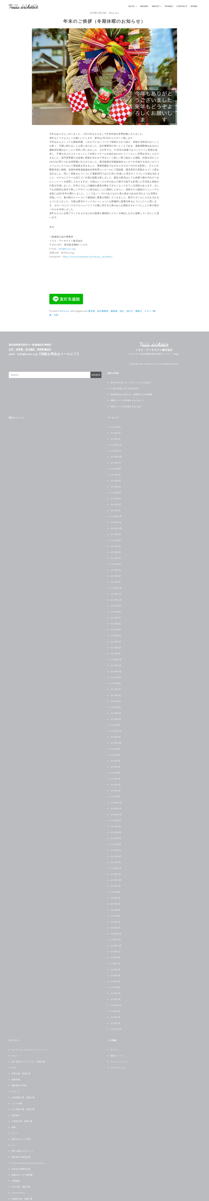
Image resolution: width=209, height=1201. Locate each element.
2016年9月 (115, 996)
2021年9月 (115, 740)
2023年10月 (116, 594)
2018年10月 (116, 932)
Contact (182, 6)
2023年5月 (115, 623)
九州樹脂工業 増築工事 (23, 1080)
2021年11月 (115, 728)
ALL (117, 12)
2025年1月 (115, 507)
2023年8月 (115, 606)
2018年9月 (115, 937)
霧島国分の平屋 (19, 1068)
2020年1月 (115, 850)
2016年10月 (116, 990)
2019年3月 (115, 908)
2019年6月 (115, 891)
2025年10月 (116, 455)
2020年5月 (115, 827)
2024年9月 (115, 530)
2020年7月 (115, 815)
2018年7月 (115, 949)
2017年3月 (115, 978)
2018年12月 (116, 920)
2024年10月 (116, 525)
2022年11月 (116, 658)
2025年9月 (115, 461)
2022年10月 (116, 664)
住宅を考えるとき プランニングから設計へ (131, 382)
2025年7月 (115, 472)
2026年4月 (115, 426)
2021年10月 (116, 734)
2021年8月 (115, 746)
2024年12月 (116, 513)
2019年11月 (115, 862)
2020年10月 (116, 804)
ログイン (114, 1034)
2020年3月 (115, 839)
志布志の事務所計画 (21, 1150)
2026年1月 (115, 437)
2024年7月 (115, 542)
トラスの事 (17, 1086)
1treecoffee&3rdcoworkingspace (28, 1144)
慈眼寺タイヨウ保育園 (22, 1156)
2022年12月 (116, 653)
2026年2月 (115, 432)
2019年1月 (115, 914)
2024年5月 (115, 554)
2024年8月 (115, 536)
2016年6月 (115, 1001)
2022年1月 (115, 716)
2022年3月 (115, 705)
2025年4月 (115, 490)
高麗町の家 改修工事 (22, 1179)
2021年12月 (116, 722)
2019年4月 (115, 903)
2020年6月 (115, 821)
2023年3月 (115, 635)
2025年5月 (115, 484)
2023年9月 (115, 600)
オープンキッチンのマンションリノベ (29, 1034)
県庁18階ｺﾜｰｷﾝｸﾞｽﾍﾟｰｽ (22, 1133)
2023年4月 (115, 629)
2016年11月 (115, 984)
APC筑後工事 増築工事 (23, 1092)
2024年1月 (115, 577)
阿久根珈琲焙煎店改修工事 (24, 1185)
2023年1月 (115, 647)
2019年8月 (115, 879)
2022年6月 (115, 687)
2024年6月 (115, 548)
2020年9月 (115, 810)
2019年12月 (116, 856)
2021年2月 (115, 780)
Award (144, 6)
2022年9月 (115, 670)
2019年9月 (115, 874)
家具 (14, 1109)
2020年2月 (115, 845)
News (14, 1039)
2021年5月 (115, 763)
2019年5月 (115, 897)
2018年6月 (115, 955)
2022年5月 (115, 693)
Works (169, 6)
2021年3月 (115, 775)
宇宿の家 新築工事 (21, 1057)
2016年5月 (115, 1007)
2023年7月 (115, 612)
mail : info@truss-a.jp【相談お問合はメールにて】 (44, 354)
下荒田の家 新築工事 (22, 1103)
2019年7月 (115, 885)
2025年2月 (115, 501)
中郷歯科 (16, 1162)
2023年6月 (115, 618)
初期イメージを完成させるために (126, 405)
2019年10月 (116, 868)
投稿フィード (116, 1039)
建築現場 (16, 1063)
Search (95, 374)
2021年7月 (115, 751)
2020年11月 (116, 798)
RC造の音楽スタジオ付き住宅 (124, 388)
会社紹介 (16, 1098)
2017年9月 (115, 972)
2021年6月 (115, 757)
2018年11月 (115, 926)
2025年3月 (115, 495)
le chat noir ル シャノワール (26, 1191)
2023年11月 (116, 589)
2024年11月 (116, 519)
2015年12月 (116, 1013)
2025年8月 (115, 466)
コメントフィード (118, 1045)
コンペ (15, 1115)
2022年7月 (115, 682)
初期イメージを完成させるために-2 (127, 399)
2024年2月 (115, 571)
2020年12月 (116, 792)
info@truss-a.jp (67, 248)
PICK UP (16, 1074)
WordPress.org (118, 1051)
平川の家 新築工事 (21, 1167)
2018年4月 (115, 961)
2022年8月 (115, 676)
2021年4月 (115, 769)
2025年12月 (116, 443)
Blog (132, 6)
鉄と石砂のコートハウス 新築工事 (28, 1045)
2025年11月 (116, 449)
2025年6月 (115, 478)
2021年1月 (115, 786)
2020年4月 (115, 833)
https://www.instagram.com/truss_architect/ (88, 256)
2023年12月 (116, 583)
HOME (194, 6)
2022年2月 (115, 711)
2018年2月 (115, 967)
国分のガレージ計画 (21, 1121)
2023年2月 (115, 641)
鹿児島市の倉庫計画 (21, 1138)
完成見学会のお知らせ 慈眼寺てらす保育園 (131, 394)
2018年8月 (115, 943)
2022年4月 (115, 699)
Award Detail (18, 1173)
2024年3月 (115, 565)
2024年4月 (115, 559)
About (156, 6)
